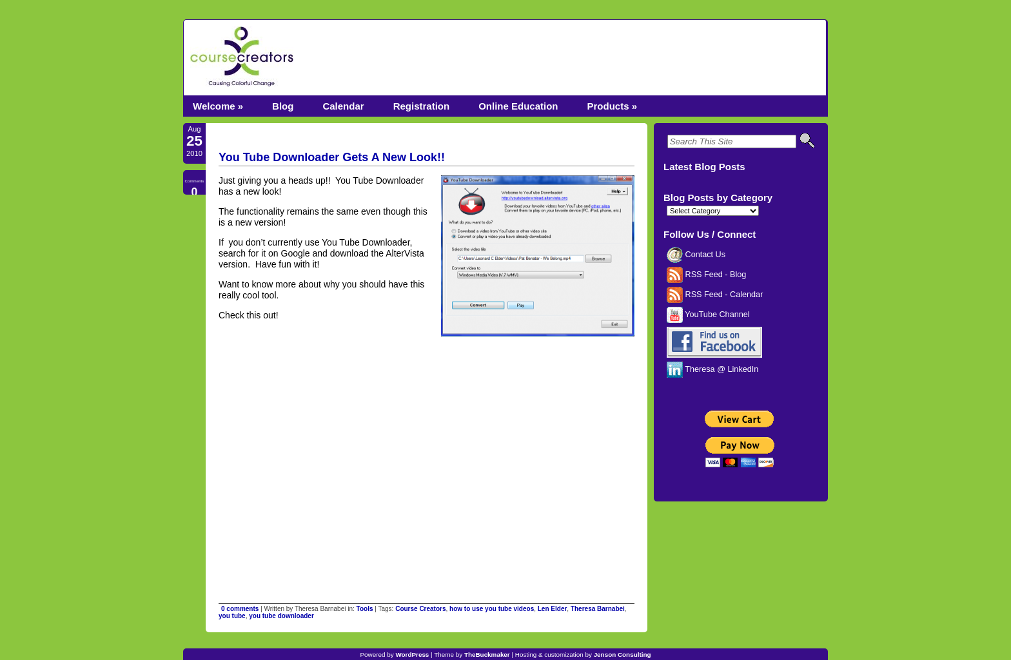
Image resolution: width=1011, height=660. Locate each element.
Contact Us (696, 254)
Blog (282, 106)
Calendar (343, 106)
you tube (232, 615)
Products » (612, 106)
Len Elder (552, 608)
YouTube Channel (708, 314)
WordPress (412, 654)
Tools (365, 608)
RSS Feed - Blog (706, 274)
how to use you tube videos (491, 608)
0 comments (240, 608)
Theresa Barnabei (598, 608)
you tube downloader (281, 615)
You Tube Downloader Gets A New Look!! (332, 157)
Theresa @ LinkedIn (712, 369)
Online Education (518, 106)
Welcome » (218, 106)
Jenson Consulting (622, 654)
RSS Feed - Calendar (715, 294)
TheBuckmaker (487, 654)
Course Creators (420, 608)
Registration (421, 106)
